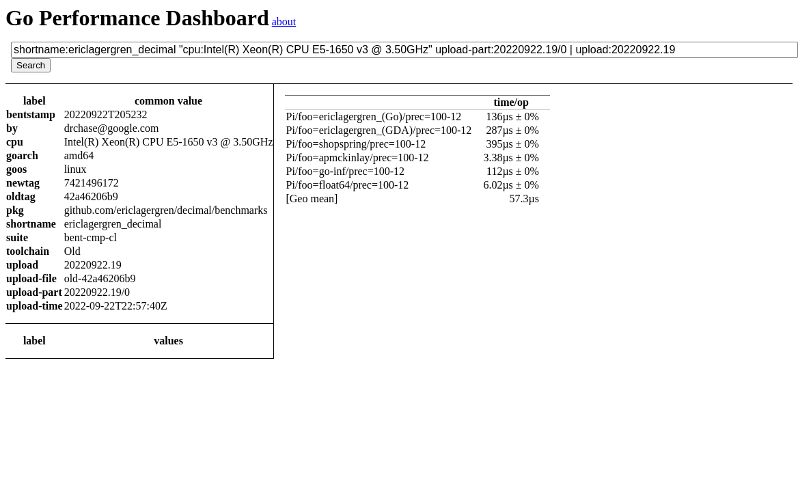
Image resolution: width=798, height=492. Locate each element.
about (284, 21)
